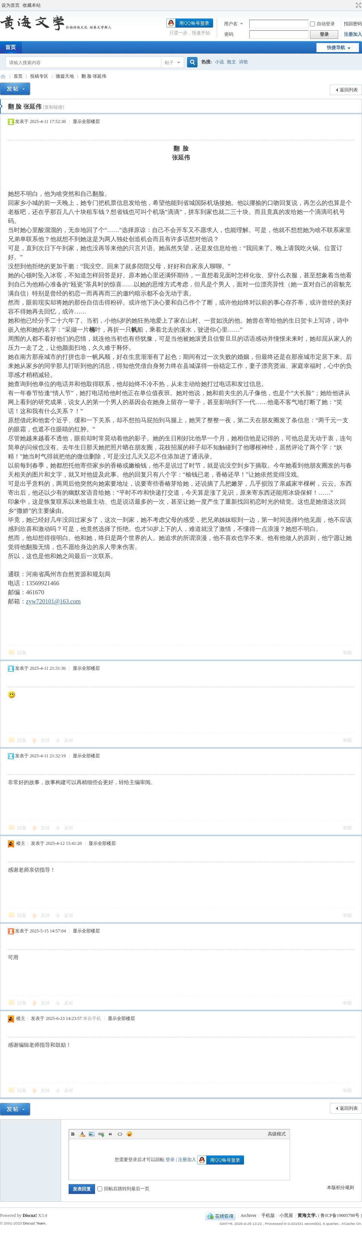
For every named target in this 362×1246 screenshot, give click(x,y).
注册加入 (353, 34)
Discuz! (30, 1215)
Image (91, 1134)
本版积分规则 (340, 1187)
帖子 (169, 62)
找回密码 (353, 23)
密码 (228, 34)
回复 (21, 652)
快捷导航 (336, 47)
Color (82, 1134)
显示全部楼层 (86, 121)
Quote (110, 1134)
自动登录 (322, 23)
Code (120, 1134)
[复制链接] (53, 107)
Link (101, 1134)
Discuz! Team (34, 1223)
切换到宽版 (357, 5)
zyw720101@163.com (53, 601)
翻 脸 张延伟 (93, 76)
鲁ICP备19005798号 (340, 1215)
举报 (347, 652)
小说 (219, 62)
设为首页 (11, 5)
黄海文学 (3, 76)
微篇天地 (65, 76)
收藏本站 (32, 5)
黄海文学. (307, 1215)
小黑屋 (286, 1215)
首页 (18, 76)
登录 (170, 1159)
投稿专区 (39, 76)
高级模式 (277, 1134)
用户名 (231, 23)
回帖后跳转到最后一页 (123, 1188)
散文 (231, 62)
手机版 (268, 1215)
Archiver (248, 1215)
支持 (46, 740)
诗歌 (243, 62)
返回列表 (349, 89)
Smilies (129, 1134)
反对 (68, 740)
